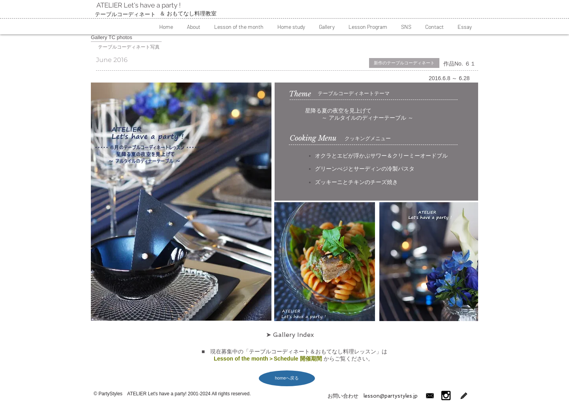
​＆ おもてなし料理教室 (188, 13)
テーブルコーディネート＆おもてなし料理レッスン (312, 351)
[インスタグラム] (445, 395)
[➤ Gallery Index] (290, 335)
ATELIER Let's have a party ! (138, 5)
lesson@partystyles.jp (388, 396)
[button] (193, 26)
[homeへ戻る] (287, 378)
